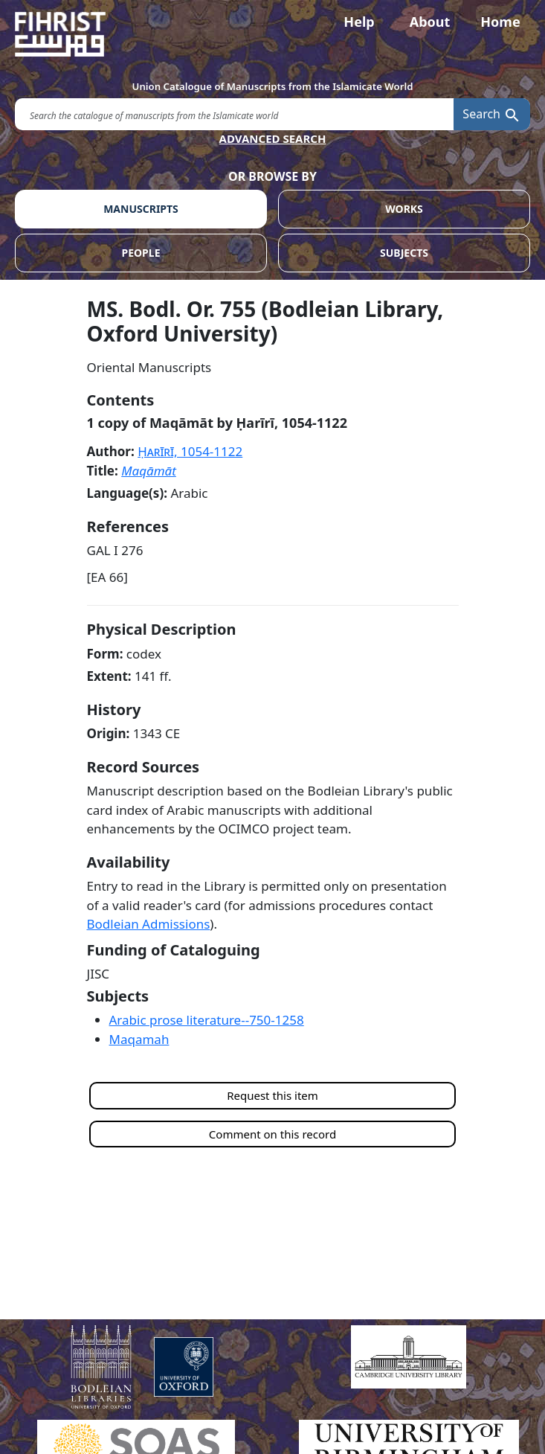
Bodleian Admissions (148, 923)
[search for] (234, 114)
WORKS (404, 209)
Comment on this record (272, 1134)
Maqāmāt (148, 470)
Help (359, 22)
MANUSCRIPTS (140, 209)
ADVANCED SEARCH (272, 138)
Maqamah (139, 1039)
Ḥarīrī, (190, 451)
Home (500, 22)
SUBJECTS (404, 253)
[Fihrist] (272, 34)
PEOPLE (141, 253)
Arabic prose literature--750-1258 (206, 1019)
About (430, 22)
